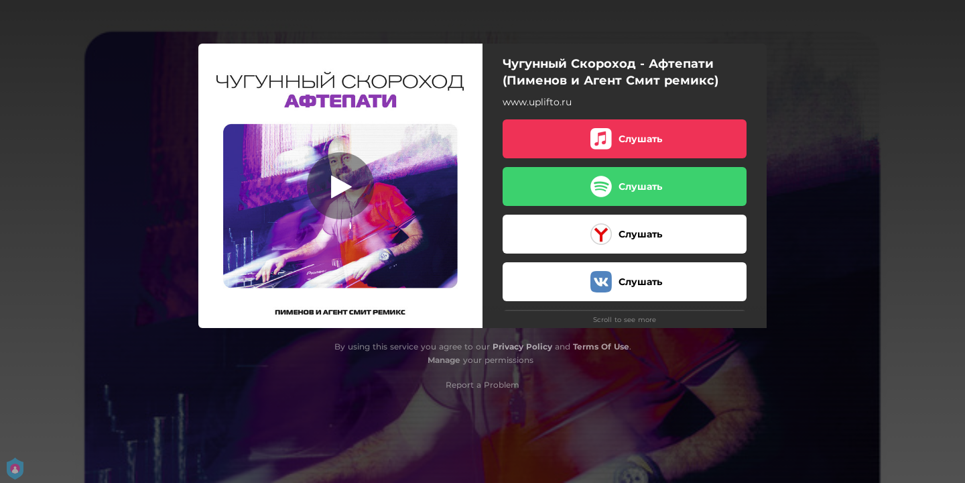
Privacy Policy (522, 346)
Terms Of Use (601, 346)
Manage (444, 360)
